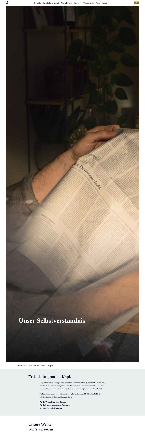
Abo (136, 3)
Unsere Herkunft (33, 365)
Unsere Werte (21, 365)
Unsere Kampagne (47, 365)
